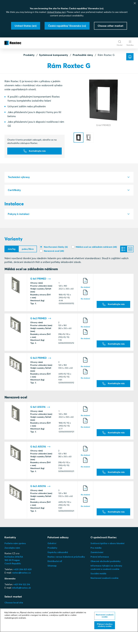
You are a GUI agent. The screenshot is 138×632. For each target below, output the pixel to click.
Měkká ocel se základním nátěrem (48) (96, 247)
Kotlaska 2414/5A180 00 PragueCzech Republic (13, 562)
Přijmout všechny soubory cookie (104, 625)
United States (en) (56, 12)
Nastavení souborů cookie (104, 579)
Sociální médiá (98, 575)
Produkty (28, 55)
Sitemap (52, 567)
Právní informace (100, 558)
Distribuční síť (54, 563)
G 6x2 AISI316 (40, 448)
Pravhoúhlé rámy (83, 55)
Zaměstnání (97, 554)
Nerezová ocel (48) (54, 251)
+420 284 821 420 (22, 571)
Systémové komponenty (53, 55)
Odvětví (51, 545)
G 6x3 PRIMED (40, 359)
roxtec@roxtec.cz (21, 574)
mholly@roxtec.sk (21, 589)
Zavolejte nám (12, 549)
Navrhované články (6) (56, 247)
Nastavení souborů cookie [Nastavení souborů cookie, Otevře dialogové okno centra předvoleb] (104, 616)
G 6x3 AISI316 (40, 488)
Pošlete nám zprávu (15, 545)
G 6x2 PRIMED (40, 319)
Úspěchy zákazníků (57, 554)
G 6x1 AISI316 (40, 409)
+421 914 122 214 (21, 586)
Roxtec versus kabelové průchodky (66, 558)
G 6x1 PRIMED (40, 279)
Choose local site (13, 604)
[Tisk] (130, 56)
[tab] (69, 177)
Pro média (96, 549)
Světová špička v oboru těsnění (107, 545)
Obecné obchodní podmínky (106, 563)
